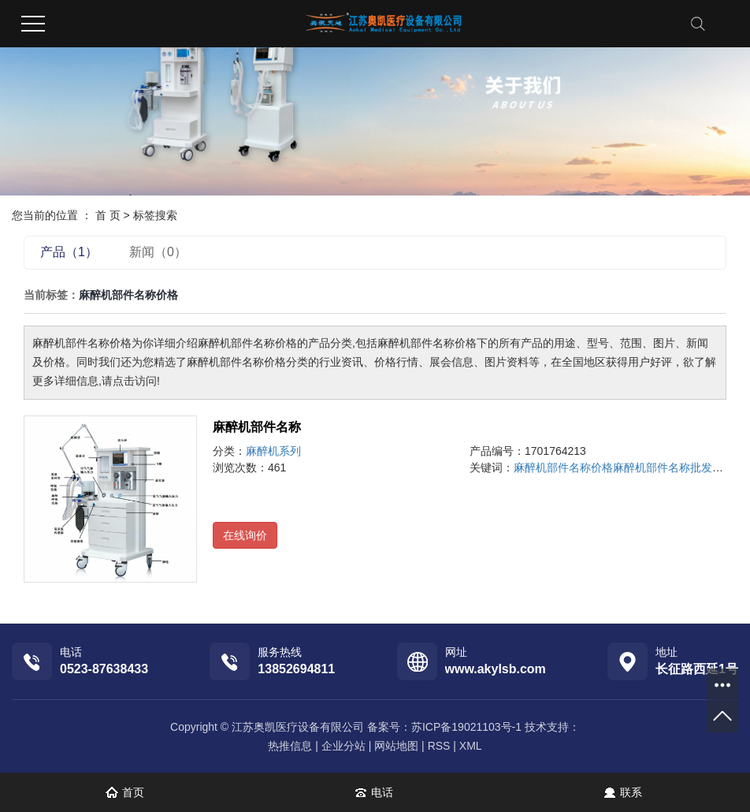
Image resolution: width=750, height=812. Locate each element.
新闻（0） (158, 252)
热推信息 (290, 745)
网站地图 (396, 745)
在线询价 (245, 535)
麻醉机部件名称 (257, 427)
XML (470, 745)
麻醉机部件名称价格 (563, 467)
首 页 (108, 215)
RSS (439, 745)
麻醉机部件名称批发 (662, 467)
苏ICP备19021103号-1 (466, 727)
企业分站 (343, 745)
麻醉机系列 (273, 451)
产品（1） (69, 252)
